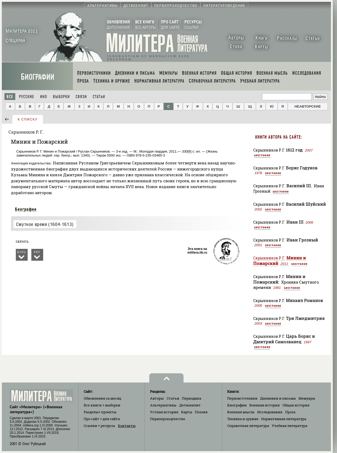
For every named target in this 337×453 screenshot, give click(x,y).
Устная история (164, 412)
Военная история (264, 405)
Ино (43, 96)
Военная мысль (241, 412)
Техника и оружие (243, 418)
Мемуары (307, 398)
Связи (81, 96)
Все (10, 96)
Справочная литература (248, 425)
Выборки (61, 96)
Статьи (99, 96)
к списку (28, 119)
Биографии (37, 77)
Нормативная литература (283, 418)
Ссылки (99, 425)
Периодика (191, 398)
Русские (26, 96)
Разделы (100, 412)
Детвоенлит (190, 405)
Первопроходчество (167, 418)
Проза (290, 412)
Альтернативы (163, 405)
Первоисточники (242, 398)
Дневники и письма (278, 398)
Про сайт (102, 418)
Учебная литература (289, 425)
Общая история (296, 405)
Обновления (102, 398)
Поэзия (201, 412)
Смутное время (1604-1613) (45, 224)
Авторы (157, 398)
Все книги (102, 405)
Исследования (269, 412)
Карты (186, 412)
